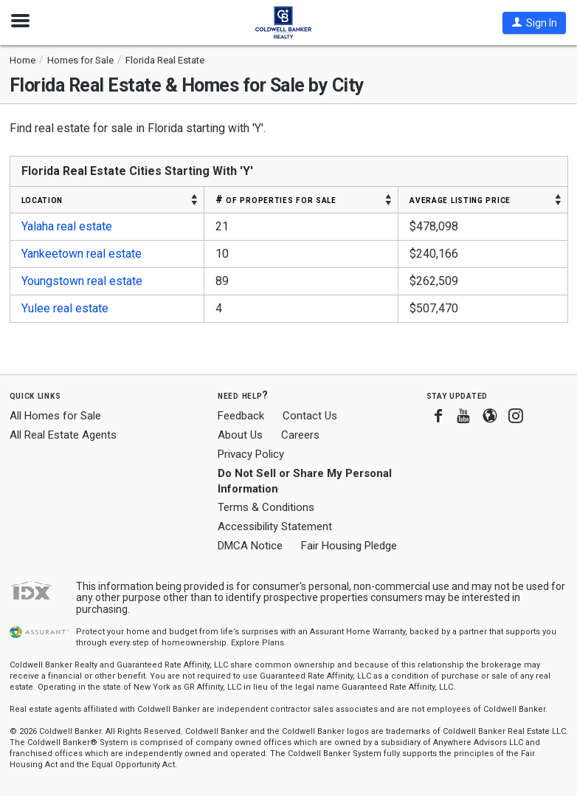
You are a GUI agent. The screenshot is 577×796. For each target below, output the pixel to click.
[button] (534, 23)
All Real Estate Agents (63, 435)
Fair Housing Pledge (349, 545)
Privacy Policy (251, 454)
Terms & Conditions (266, 507)
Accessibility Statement (275, 526)
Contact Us (310, 415)
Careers (300, 435)
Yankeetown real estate (81, 254)
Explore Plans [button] (257, 643)
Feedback (241, 416)
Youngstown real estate (81, 281)
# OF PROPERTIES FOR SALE (275, 199)
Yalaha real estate (66, 226)
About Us (240, 435)
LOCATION (42, 199)
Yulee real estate (64, 308)
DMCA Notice (250, 545)
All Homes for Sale (55, 415)
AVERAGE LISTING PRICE (460, 199)
